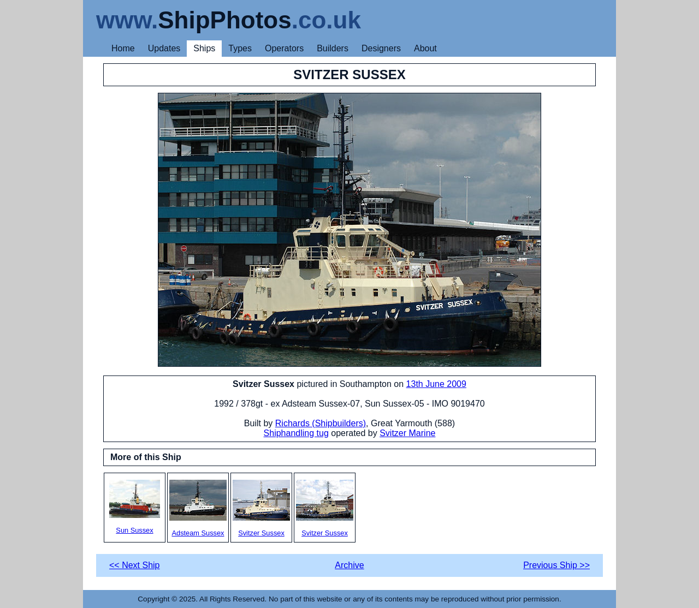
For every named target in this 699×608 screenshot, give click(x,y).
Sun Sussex (134, 507)
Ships (204, 48)
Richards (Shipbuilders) (320, 423)
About (425, 48)
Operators (284, 48)
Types (240, 48)
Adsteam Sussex (198, 508)
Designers (381, 48)
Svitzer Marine (407, 433)
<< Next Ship (134, 565)
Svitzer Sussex (261, 508)
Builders (332, 48)
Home (123, 48)
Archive (349, 565)
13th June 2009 (436, 384)
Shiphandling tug (296, 433)
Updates (164, 48)
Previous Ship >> (556, 565)
